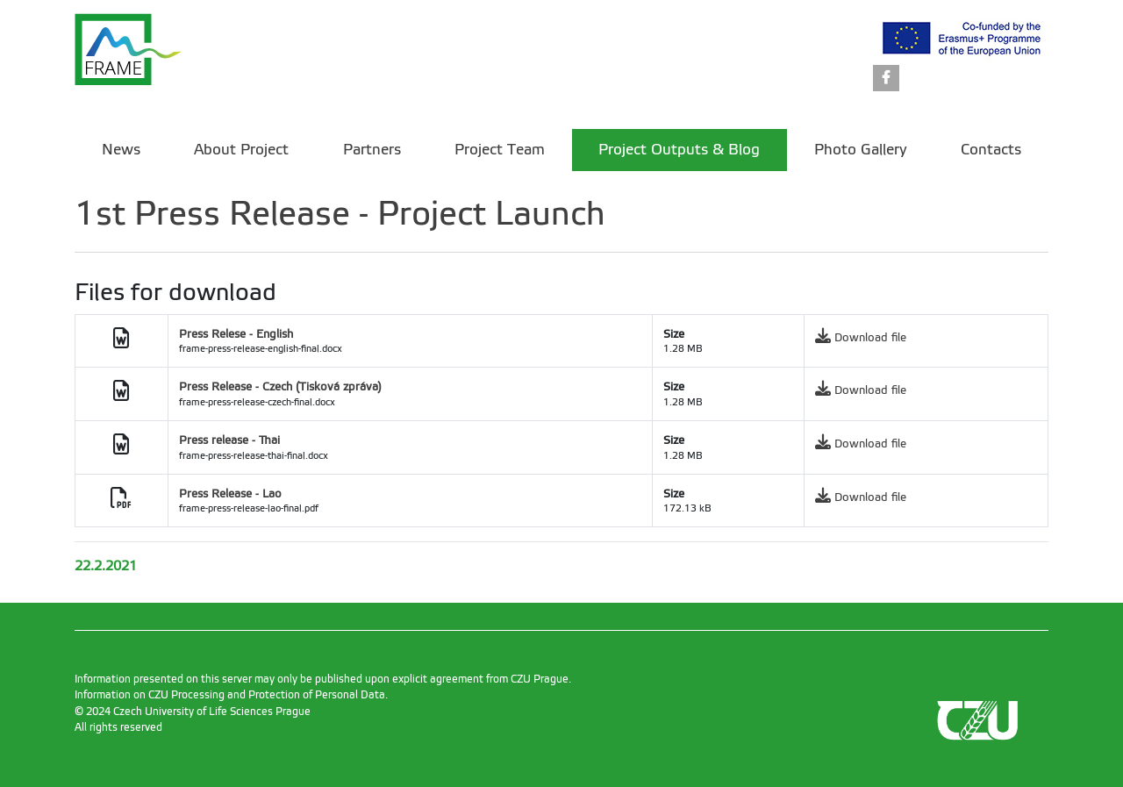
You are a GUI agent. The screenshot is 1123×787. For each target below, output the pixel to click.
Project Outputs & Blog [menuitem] (679, 149)
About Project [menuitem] (241, 149)
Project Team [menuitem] (499, 149)
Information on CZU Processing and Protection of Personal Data (230, 695)
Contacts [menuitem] (991, 149)
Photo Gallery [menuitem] (860, 149)
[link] (886, 79)
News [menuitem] (121, 149)
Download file (870, 337)
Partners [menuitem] (372, 149)
